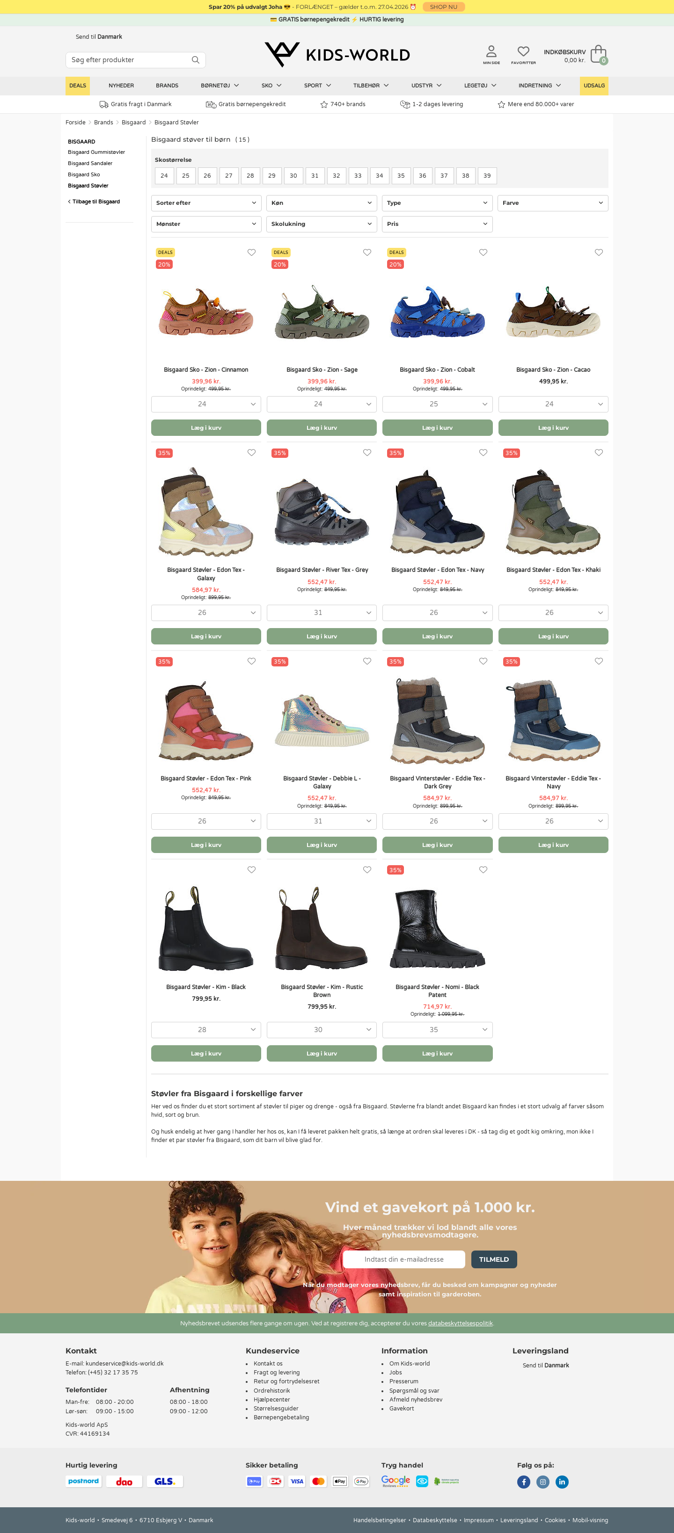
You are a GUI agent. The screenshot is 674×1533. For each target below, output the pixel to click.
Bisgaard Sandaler (90, 163)
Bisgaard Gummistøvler (96, 152)
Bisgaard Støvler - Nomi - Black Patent (437, 991)
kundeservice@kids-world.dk (125, 1363)
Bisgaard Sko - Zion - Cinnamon (206, 370)
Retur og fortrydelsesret (287, 1381)
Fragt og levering (277, 1372)
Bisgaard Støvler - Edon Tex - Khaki (553, 570)
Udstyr (426, 85)
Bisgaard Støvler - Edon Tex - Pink (206, 778)
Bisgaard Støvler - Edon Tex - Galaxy (206, 574)
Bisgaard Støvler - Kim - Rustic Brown (322, 991)
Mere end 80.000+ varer (536, 104)
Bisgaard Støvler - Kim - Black (206, 987)
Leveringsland (519, 1520)
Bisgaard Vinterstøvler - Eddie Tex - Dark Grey (437, 782)
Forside (76, 122)
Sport (317, 85)
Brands (167, 86)
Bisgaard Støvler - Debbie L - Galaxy (322, 782)
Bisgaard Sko (84, 175)
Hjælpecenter (272, 1399)
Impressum (479, 1520)
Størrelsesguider (276, 1408)
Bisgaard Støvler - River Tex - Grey (322, 570)
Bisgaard (134, 122)
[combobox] (206, 404)
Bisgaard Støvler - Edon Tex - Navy (437, 570)
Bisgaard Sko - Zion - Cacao (553, 370)
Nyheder (121, 86)
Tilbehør (371, 85)
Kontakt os (268, 1363)
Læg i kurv (206, 427)
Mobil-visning (590, 1520)
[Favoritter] (251, 253)
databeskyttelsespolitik (460, 1323)
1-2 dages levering (431, 104)
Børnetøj (220, 85)
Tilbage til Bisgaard (94, 202)
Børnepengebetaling (281, 1417)
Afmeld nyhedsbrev (415, 1399)
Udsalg (594, 86)
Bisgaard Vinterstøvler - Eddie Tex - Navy (553, 782)
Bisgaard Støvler (176, 122)
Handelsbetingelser (379, 1520)
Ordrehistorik (272, 1391)
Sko (272, 85)
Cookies (555, 1520)
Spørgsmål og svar (414, 1391)
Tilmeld (494, 1259)
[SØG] (195, 60)
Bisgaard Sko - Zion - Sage (322, 370)
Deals (77, 86)
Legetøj (480, 85)
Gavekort (401, 1408)
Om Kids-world (409, 1363)
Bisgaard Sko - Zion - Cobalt (437, 370)
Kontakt (81, 1350)
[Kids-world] (337, 54)
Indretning (540, 85)
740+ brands (343, 104)
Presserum (403, 1381)
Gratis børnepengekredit (246, 104)
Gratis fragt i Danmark (136, 104)
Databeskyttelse (435, 1520)
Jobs (395, 1372)
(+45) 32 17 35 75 (113, 1372)
